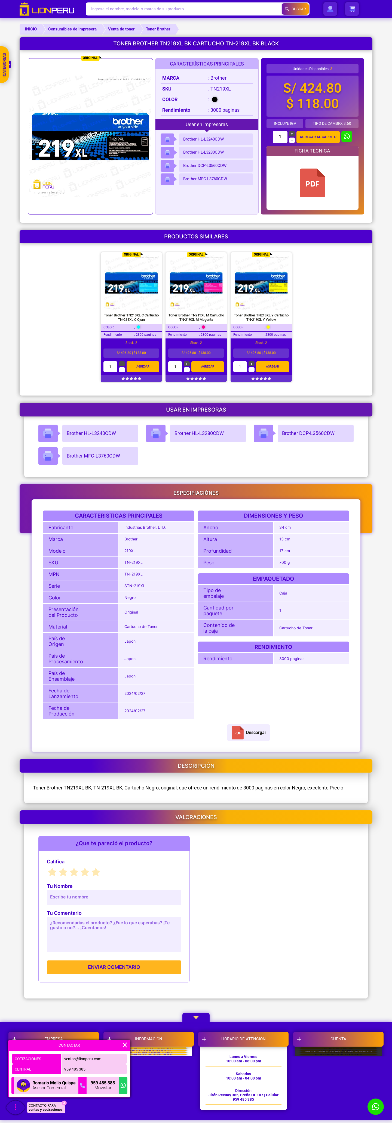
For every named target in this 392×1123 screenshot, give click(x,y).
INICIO (31, 29)
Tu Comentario (64, 913)
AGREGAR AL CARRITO (318, 137)
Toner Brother (158, 29)
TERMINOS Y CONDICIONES (150, 1101)
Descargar (248, 732)
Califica (56, 861)
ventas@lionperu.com (82, 1057)
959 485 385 (74, 1067)
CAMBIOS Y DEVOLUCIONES (150, 1060)
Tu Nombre (60, 886)
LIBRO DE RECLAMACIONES (150, 1087)
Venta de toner (121, 29)
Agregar (143, 367)
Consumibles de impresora (72, 29)
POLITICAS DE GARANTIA (150, 1073)
